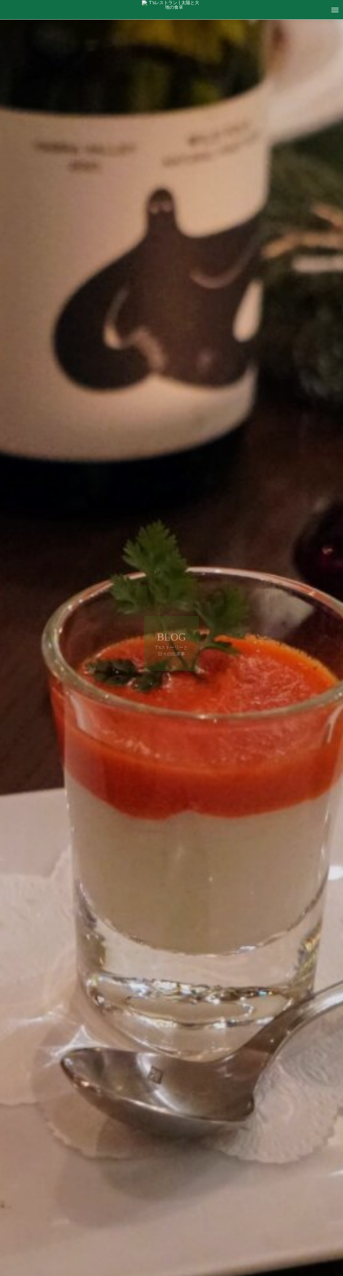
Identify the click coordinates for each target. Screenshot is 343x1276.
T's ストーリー (71, 1214)
